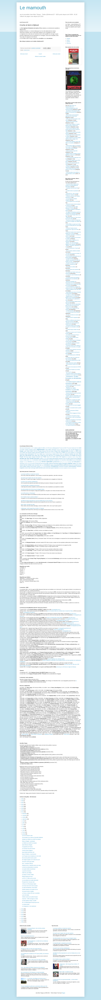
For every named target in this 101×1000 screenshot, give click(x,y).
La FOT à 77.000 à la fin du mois (29, 878)
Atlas (62, 449)
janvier (23, 834)
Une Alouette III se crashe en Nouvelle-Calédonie (32, 837)
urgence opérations (55, 468)
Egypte (69, 452)
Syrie (41, 456)
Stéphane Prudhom (49, 734)
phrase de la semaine (73, 465)
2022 (22, 802)
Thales (44, 456)
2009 (22, 922)
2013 (22, 914)
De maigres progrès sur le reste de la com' (31, 859)
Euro (75, 452)
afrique (77, 456)
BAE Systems (65, 449)
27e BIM (43, 448)
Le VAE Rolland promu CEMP (72, 354)
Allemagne (54, 449)
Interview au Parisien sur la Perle (73, 369)
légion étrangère (63, 463)
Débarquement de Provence (50, 452)
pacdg (54, 465)
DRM (26, 452)
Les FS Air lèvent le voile (27, 835)
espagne (21, 461)
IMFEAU (57, 454)
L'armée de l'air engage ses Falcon (73, 413)
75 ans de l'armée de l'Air (72, 448)
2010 (22, 920)
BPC (70, 449)
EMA (63, 452)
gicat (61, 461)
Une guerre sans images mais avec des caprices (31, 477)
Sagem (29, 456)
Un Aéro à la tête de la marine (72, 314)
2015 (22, 910)
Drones (42, 452)
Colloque (56, 451)
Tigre (48, 456)
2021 (22, 804)
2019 (22, 808)
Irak (74, 454)
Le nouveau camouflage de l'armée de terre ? (36, 978)
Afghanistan (41, 449)
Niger (36, 455)
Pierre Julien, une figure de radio (28, 504)
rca (44, 466)
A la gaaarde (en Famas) (27, 846)
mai (23, 826)
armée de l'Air (24, 458)
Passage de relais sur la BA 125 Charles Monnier (31, 948)
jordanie (25, 463)
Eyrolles (68, 41)
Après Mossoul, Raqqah (27, 844)
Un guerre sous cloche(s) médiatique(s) (29, 481)
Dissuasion (38, 452)
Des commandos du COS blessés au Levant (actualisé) (32, 972)
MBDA (21, 455)
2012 (22, 916)
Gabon (44, 454)
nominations (47, 465)
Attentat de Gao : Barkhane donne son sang (31, 865)
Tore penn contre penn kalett (28, 861)
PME (50, 455)
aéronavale (55, 458)
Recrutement (78, 455)
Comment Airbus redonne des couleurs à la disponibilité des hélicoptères (72, 185)
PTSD (54, 455)
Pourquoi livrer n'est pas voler (28, 882)
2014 (22, 912)
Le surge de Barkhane (70, 425)
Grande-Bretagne (49, 454)
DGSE (80, 451)
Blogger (63, 992)
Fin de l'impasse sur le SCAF (72, 201)
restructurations (72, 466)
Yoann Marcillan (25, 734)
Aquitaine (58, 449)
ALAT (22, 449)
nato (40, 465)
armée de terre (27, 50)
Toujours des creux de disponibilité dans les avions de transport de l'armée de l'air (72, 305)
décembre (24, 813)
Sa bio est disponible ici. (59, 629)
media (74, 463)
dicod (68, 460)
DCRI (74, 451)
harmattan (69, 461)
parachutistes (59, 465)
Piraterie (58, 455)
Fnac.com (69, 43)
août (23, 821)
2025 (22, 800)
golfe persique (64, 461)
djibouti (70, 460)
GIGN (41, 454)
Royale (21, 456)
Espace (72, 452)
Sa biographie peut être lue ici (71, 619)
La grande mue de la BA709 (72, 188)
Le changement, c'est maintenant (29, 906)
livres (42, 463)
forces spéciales (47, 461)
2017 (22, 811)
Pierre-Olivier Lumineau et (36, 734)
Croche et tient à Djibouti (27, 850)
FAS (35, 454)
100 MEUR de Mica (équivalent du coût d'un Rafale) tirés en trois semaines (36, 500)
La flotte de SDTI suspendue (72, 317)
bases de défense (67, 458)
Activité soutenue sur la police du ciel (30, 889)
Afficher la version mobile (40, 56)
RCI (64, 455)
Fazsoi (38, 454)
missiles (21, 465)
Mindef (29, 455)
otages (51, 465)
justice (29, 463)
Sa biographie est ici (56, 609)
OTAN (41, 455)
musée (33, 465)
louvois (44, 463)
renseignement (54, 466)
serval (40, 468)
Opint (45, 455)
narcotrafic (37, 465)
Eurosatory (22, 454)
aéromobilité (49, 458)
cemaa (24, 460)
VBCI (60, 456)
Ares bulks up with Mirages (71, 148)
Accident (26, 449)
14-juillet (39, 448)
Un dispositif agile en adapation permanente (30, 485)
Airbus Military (48, 449)
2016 (22, 909)
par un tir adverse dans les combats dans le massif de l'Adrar (60, 610)
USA (54, 456)
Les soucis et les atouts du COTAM (73, 366)
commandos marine (37, 460)
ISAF (61, 454)
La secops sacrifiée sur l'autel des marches (30, 474)
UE (50, 456)
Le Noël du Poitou (70, 258)
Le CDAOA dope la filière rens (72, 329)
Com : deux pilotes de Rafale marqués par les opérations (33, 967)
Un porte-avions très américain (72, 269)
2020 (22, 806)
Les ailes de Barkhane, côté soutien (29, 887)
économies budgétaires (63, 467)
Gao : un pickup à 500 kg (27, 863)
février (23, 832)
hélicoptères (77, 461)
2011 (22, 918)
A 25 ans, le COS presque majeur (29, 884)
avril (23, 828)
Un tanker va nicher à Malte (28, 874)
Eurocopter (79, 452)
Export (26, 454)
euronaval (25, 461)
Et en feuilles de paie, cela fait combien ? (29, 496)
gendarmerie (56, 461)
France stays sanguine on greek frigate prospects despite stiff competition (72, 125)
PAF (47, 455)
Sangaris (34, 456)
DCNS (72, 451)
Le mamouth (33, 7)
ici (76, 680)
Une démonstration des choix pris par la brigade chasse (32, 489)
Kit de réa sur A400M (70, 401)
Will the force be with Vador (71, 121)
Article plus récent (24, 53)
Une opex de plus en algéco (28, 891)
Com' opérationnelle (63, 451)
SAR (25, 456)
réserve (26, 468)
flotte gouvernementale (36, 461)
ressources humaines (63, 466)
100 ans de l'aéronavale (25, 448)
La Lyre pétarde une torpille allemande (30, 880)
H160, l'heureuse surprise (71, 362)
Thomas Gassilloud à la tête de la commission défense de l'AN (34, 986)
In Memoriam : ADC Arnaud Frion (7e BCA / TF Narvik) (32, 508)
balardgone (60, 458)
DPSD (23, 452)
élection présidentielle (72, 467)
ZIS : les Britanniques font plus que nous (30, 902)
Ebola (66, 452)
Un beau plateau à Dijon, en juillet (29, 900)
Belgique (77, 449)
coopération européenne (54, 460)
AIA (20, 449)
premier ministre (36, 466)
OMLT (38, 455)
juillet (23, 822)
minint (80, 463)
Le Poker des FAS (70, 310)
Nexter (33, 455)
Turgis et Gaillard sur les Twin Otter (73, 289)
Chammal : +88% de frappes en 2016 (30, 898)
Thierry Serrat (66, 734)
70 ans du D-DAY (63, 448)
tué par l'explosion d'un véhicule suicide (56, 659)
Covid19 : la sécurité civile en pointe (73, 407)
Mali (26, 455)
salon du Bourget (32, 468)
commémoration (45, 460)
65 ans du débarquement (53, 448)
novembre (24, 815)
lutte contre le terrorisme (52, 463)
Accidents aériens (32, 449)
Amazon (68, 38)
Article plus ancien (56, 53)
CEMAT (31, 451)
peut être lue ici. (72, 617)
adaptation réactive (71, 456)
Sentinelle (38, 456)
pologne (28, 466)
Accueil (40, 53)
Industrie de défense (68, 454)
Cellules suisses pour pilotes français (30, 896)
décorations (78, 460)
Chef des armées (50, 451)
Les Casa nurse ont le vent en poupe (30, 885)
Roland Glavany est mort (27, 876)
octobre (24, 817)
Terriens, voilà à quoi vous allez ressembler (36, 959)
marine (70, 463)
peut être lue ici (73, 613)
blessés (79, 458)
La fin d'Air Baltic (25, 895)
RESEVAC (67, 455)
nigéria (43, 465)
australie (45, 458)
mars (23, 830)
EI (61, 452)
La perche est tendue (26, 870)
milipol (77, 463)
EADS (57, 452)
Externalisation (31, 454)
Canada (39, 451)
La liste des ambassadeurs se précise (30, 867)
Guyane (54, 454)
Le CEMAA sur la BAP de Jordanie (29, 843)
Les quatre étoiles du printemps (28, 869)
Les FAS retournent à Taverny (72, 248)
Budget (21, 451)
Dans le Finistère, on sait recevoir (29, 854)
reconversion (48, 466)
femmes (30, 461)
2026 (22, 799)
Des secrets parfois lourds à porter (29, 857)
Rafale (74, 455)
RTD (71, 455)
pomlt (32, 466)
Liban (77, 454)
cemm (28, 460)
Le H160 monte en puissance (72, 190)
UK (51, 456)
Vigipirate (64, 456)
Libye (80, 454)
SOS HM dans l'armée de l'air (72, 364)
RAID (61, 455)
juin (23, 824)
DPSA (21, 452)
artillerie (41, 458)
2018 (22, 810)
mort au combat (27, 465)
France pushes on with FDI (71, 150)
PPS (52, 455)
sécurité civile (45, 468)
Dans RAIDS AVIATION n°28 (28, 852)
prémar (42, 466)
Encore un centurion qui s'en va (27, 936)
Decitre (68, 40)
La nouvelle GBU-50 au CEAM (72, 312)
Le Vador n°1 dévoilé (70, 294)
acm (67, 456)
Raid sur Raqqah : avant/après (28, 841)
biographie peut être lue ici (68, 622)
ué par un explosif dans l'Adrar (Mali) (54, 617)
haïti (73, 461)
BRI (71, 449)
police (24, 466)
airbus (80, 456)
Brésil (80, 449)
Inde (63, 454)
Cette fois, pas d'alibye (27, 872)
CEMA (28, 451)
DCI (69, 451)
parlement (65, 465)
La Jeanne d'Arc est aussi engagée (73, 405)
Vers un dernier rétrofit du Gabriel (73, 250)
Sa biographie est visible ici (29, 612)
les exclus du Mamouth (35, 463)
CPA (37, 451)
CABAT (25, 451)
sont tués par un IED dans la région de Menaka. (66, 666)
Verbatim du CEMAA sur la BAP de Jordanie (31, 839)
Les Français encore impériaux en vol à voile (31, 856)
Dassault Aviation (31, 452)
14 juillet (35, 448)
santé (37, 468)
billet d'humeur (74, 458)
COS (35, 451)
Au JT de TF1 (69, 372)
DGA (77, 451)
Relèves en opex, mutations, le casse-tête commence (72, 389)
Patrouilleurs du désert (71, 266)
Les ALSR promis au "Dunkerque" (28, 493)
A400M (79, 448)
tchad (49, 468)
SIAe (27, 456)
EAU (60, 452)
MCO (24, 455)
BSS (74, 449)
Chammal (44, 451)
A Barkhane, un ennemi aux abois (73, 399)
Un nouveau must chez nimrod (28, 848)
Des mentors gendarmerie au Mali (73, 360)
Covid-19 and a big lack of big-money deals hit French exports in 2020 (72, 129)
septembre (24, 819)
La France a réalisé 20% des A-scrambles (31, 893)
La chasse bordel (25, 904)
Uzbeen (57, 456)
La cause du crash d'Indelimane (72, 274)
